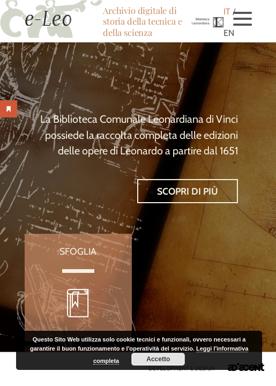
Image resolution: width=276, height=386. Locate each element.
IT (226, 11)
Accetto (158, 359)
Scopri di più (187, 191)
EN (228, 33)
